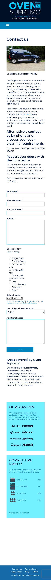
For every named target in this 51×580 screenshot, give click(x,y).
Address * (11, 218)
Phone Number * (14, 200)
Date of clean (13, 295)
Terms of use (30, 569)
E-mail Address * (14, 209)
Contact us (17, 569)
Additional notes (15, 318)
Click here (13, 513)
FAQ (27, 572)
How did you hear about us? (20, 308)
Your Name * (12, 191)
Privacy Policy (16, 572)
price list (27, 114)
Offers (35, 572)
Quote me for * (14, 249)
